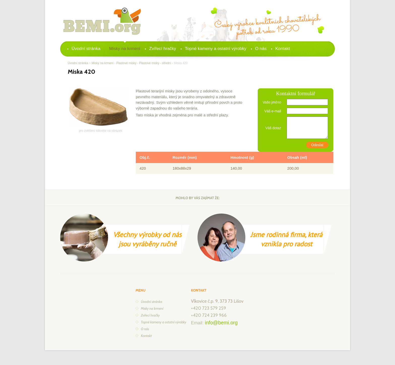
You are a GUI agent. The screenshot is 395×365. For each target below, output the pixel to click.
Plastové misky (126, 63)
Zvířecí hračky (162, 48)
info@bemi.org (221, 322)
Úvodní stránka (86, 48)
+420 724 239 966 (208, 315)
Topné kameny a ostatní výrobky (215, 48)
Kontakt (282, 48)
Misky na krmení (124, 48)
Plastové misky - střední (155, 63)
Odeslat (317, 145)
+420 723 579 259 (208, 308)
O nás (261, 48)
